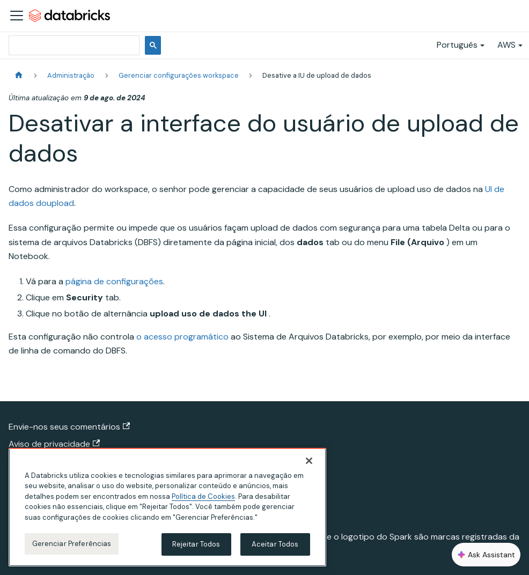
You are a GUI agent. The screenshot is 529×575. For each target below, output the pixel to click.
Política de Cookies (203, 496)
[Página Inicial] (19, 75)
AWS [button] (506, 44)
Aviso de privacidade (54, 443)
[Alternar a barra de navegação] (17, 16)
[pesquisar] (73, 45)
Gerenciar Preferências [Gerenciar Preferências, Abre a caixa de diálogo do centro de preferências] (72, 543)
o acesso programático (182, 336)
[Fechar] (309, 461)
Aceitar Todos (275, 544)
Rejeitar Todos (196, 544)
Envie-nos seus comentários (69, 426)
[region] (167, 507)
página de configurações (114, 281)
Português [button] (457, 44)
